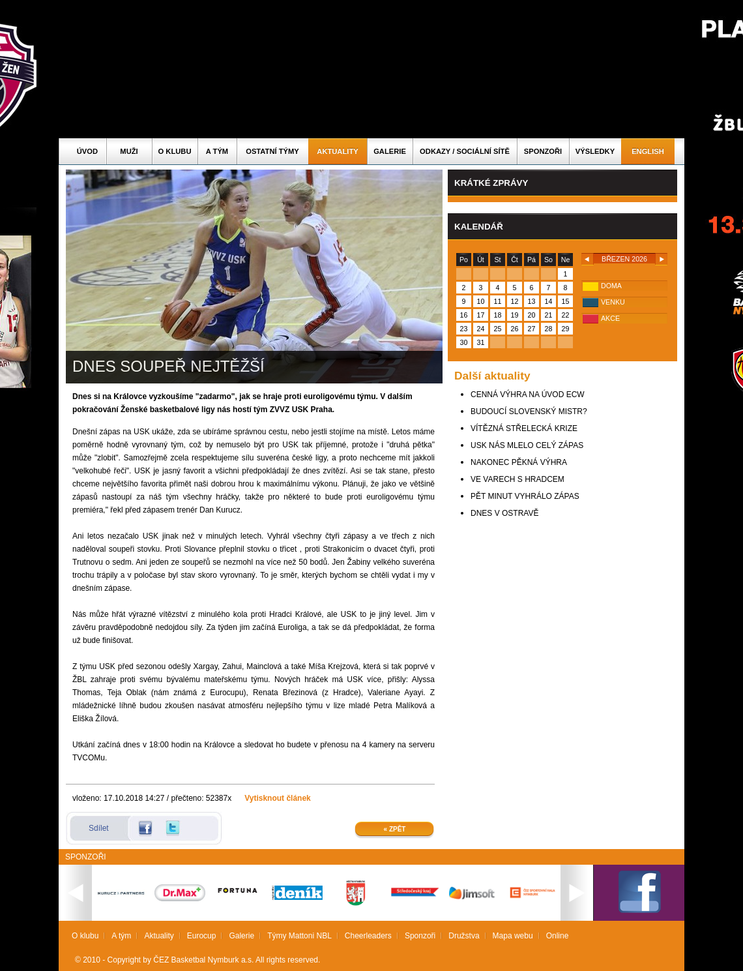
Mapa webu (513, 935)
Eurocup (201, 935)
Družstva (463, 935)
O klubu (175, 151)
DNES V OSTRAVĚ (504, 513)
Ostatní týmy (272, 151)
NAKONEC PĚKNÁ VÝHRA (519, 462)
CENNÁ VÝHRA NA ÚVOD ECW (528, 394)
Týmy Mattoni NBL (299, 935)
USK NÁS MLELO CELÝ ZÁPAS (527, 445)
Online (557, 935)
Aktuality (337, 151)
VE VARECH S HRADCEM (517, 479)
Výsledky (595, 151)
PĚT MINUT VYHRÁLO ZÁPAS (525, 496)
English (648, 151)
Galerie (389, 151)
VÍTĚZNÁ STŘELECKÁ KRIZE (524, 428)
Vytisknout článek (277, 798)
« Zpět (395, 829)
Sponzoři (543, 151)
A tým (217, 151)
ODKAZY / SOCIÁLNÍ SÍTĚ (465, 151)
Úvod (87, 151)
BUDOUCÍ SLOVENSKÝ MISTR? (529, 411)
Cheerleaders (368, 935)
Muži (129, 151)
